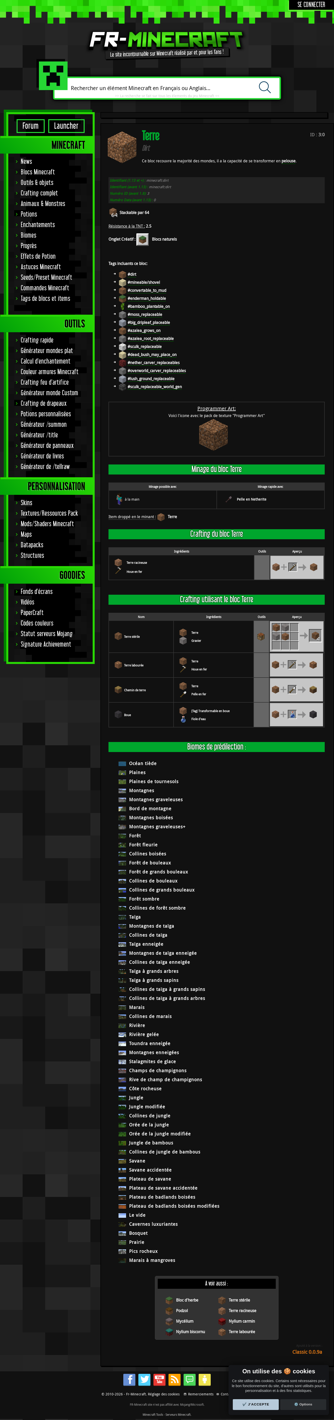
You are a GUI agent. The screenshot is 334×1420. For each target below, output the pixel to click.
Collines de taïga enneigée (159, 962)
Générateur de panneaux (47, 445)
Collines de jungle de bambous (164, 1152)
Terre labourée (133, 665)
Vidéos (27, 602)
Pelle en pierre (200, 694)
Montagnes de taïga (151, 926)
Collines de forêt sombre (157, 908)
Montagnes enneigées (154, 1052)
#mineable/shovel (144, 282)
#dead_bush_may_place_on (152, 354)
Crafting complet (39, 193)
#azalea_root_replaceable (151, 338)
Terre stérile (132, 637)
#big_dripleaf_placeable (149, 322)
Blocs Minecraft (38, 172)
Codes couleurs (37, 623)
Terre (172, 516)
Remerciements (200, 1394)
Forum (31, 126)
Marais (137, 1007)
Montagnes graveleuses (156, 799)
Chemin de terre (135, 690)
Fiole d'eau (198, 719)
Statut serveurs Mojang (47, 634)
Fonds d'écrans (37, 591)
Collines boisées (147, 854)
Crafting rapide (37, 340)
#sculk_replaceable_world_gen (155, 386)
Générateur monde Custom (49, 393)
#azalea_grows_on (144, 330)
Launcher (66, 126)
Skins (26, 503)
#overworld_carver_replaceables (157, 370)
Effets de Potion (38, 256)
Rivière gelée (144, 1034)
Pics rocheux (143, 1251)
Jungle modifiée (147, 1107)
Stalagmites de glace (152, 1061)
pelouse (289, 161)
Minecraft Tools (153, 1414)
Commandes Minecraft (45, 288)
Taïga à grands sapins (154, 980)
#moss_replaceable (145, 314)
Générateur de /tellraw (45, 466)
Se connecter (311, 5)
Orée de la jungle (149, 1125)
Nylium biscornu (190, 1331)
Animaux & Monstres (43, 204)
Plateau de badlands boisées (162, 1197)
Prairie (136, 1242)
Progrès (29, 246)
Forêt (135, 836)
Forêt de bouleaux (150, 863)
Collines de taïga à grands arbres (167, 998)
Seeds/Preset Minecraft (46, 277)
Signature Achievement (46, 644)
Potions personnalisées (46, 414)
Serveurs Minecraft (178, 1414)
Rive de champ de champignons (165, 1079)
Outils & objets (37, 182)
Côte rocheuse (145, 1089)
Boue (127, 715)
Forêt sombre (144, 899)
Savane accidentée (150, 1170)
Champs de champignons (158, 1070)
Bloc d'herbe (187, 1300)
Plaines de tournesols (154, 781)
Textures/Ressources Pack (49, 513)
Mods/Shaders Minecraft (47, 524)
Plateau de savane (150, 1179)
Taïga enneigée (146, 944)
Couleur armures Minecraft (50, 372)
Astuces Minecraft (41, 267)
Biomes (28, 235)
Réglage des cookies (164, 1394)
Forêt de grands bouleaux (158, 872)
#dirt (132, 274)
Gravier (196, 641)
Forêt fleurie (143, 845)
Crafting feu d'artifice (45, 382)
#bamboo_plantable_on (149, 306)
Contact (227, 1394)
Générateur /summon (44, 424)
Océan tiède (143, 763)
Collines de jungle (150, 1116)
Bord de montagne (150, 808)
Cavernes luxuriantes (153, 1224)
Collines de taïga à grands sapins (167, 989)
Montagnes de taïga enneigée (163, 953)
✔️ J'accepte (255, 1404)
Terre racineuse (137, 563)
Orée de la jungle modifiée (160, 1134)
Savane (137, 1161)
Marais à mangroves (152, 1260)
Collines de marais (150, 1016)
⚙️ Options (303, 1404)
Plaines (137, 772)
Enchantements (38, 225)
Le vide (137, 1215)
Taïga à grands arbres (154, 971)
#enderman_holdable (147, 298)
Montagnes (141, 790)
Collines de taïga (148, 935)
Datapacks (32, 545)
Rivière (137, 1025)
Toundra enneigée (150, 1043)
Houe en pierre (136, 572)
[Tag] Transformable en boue (210, 711)
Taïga (135, 917)
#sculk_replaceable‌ (145, 346)
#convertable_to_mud (147, 290)
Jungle (136, 1098)
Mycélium (184, 1321)
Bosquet (138, 1233)
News (26, 161)
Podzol (182, 1310)
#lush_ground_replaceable (151, 378)
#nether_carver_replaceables (154, 362)
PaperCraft (32, 613)
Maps (26, 534)
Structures (32, 555)
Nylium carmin (242, 1321)
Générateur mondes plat (47, 351)
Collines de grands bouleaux (162, 890)
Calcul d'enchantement (46, 361)
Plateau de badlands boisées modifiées (174, 1206)
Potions (29, 214)
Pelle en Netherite (251, 499)
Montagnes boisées (151, 818)
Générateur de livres (42, 456)
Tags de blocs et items (45, 298)
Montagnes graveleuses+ (157, 827)
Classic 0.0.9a (307, 1351)
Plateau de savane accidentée (163, 1188)
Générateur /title (39, 435)
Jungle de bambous (151, 1143)
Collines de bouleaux (153, 881)
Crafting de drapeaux (44, 403)
